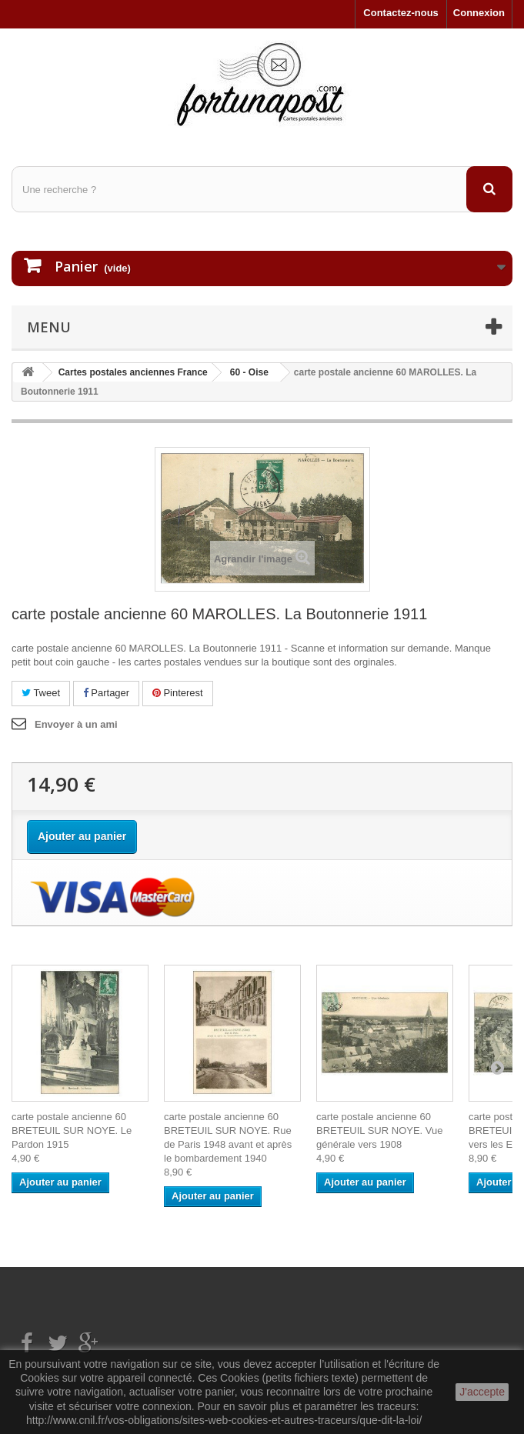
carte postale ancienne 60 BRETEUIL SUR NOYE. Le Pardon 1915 (72, 1130)
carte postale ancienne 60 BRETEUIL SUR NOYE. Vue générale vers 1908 (379, 1130)
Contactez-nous (401, 12)
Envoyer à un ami (76, 724)
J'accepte (482, 1392)
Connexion (479, 12)
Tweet (41, 693)
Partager (106, 693)
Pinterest (177, 693)
